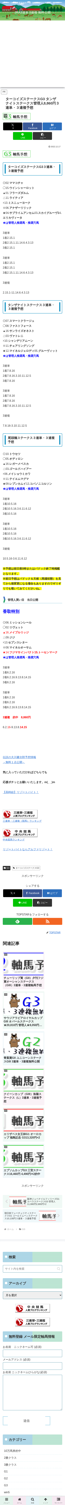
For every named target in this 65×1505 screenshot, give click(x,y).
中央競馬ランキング (14, 839)
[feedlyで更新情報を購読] (17, 921)
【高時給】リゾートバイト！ (21, 792)
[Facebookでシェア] (32, 126)
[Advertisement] (32, 54)
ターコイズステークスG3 (26, 868)
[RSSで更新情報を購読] (47, 921)
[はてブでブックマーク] (52, 126)
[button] (42, 136)
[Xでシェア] (12, 126)
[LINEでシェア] (22, 136)
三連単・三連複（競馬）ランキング (22, 820)
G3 (6, 868)
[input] (32, 1139)
